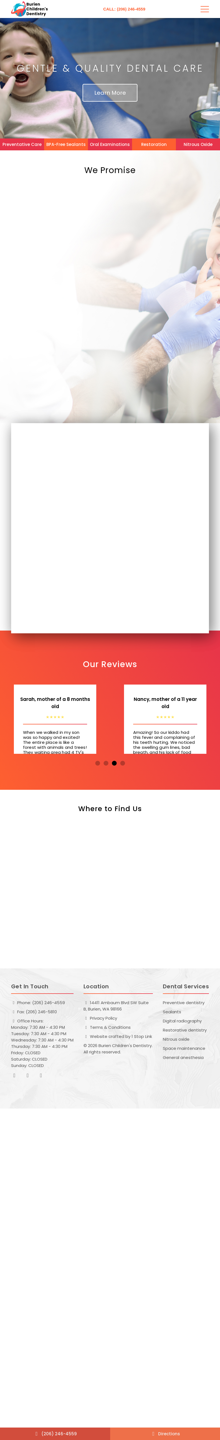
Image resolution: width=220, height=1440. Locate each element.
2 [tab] (106, 763)
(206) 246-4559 (55, 1434)
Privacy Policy (100, 1018)
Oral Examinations (110, 144)
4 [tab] (122, 763)
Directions (165, 1434)
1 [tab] (97, 763)
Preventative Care (22, 144)
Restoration (154, 144)
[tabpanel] (55, 719)
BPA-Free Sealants (66, 144)
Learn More (110, 93)
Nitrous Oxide (198, 144)
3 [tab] (114, 763)
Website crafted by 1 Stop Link (118, 1036)
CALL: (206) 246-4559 (124, 9)
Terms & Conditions (107, 1027)
